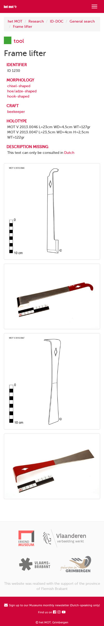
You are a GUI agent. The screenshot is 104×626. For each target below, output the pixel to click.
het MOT (15, 21)
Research (36, 21)
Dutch (69, 153)
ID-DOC (56, 21)
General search (82, 21)
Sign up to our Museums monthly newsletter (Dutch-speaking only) (52, 605)
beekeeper (16, 112)
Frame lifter (22, 27)
